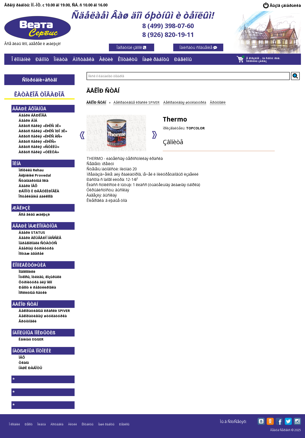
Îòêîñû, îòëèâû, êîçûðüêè (40, 276)
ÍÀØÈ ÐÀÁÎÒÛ (30, 367)
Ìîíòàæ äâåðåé (31, 253)
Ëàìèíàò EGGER (31, 339)
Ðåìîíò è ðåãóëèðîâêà (37, 287)
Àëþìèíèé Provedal (35, 175)
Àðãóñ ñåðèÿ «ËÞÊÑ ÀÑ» (40, 136)
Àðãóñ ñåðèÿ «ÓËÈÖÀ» (39, 151)
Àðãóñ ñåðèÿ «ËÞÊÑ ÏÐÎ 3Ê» (43, 130)
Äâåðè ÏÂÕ (28, 185)
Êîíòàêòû (127, 59)
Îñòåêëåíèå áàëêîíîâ (36, 196)
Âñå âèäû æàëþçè (34, 214)
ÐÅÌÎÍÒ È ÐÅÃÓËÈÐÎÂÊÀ (39, 190)
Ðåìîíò (42, 59)
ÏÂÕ (22, 357)
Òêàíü (24, 362)
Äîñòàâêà (83, 59)
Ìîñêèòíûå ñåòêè (33, 292)
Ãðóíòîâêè (27, 321)
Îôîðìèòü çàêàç (256, 61)
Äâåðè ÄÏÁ (28, 120)
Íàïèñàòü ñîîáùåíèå (198, 47)
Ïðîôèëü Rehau (31, 170)
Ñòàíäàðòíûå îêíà (33, 180)
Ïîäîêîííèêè (27, 271)
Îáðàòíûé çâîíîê (131, 47)
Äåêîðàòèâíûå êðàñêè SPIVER (44, 310)
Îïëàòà (61, 59)
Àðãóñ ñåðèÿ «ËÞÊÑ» (37, 141)
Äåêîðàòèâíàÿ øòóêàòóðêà (43, 315)
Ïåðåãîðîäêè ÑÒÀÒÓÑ (38, 242)
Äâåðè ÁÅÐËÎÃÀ (32, 115)
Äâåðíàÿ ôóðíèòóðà (36, 248)
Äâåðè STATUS (32, 232)
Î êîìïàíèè (20, 59)
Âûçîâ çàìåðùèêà (285, 5)
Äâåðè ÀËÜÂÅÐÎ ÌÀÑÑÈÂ (40, 237)
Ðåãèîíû (183, 59)
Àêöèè (106, 59)
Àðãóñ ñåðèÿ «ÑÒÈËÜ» (39, 146)
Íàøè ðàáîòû (155, 59)
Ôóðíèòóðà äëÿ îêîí (35, 282)
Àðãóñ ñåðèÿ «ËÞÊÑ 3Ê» (40, 125)
